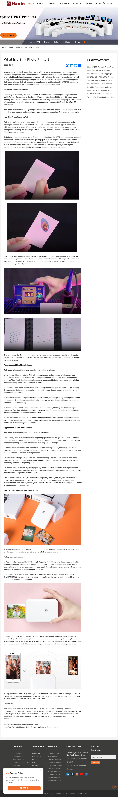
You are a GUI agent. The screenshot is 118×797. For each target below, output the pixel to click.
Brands (52, 3)
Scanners (16, 765)
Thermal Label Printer (55, 780)
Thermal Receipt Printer (55, 777)
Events (46, 42)
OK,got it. (24, 789)
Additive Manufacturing (55, 771)
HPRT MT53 (12, 549)
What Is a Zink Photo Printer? (27, 47)
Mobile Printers (18, 759)
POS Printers (17, 753)
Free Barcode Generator (55, 768)
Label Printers (18, 756)
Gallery (56, 42)
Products (41, 3)
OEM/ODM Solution (55, 765)
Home (31, 3)
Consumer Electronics (21, 762)
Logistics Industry (54, 759)
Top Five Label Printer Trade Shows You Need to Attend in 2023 (33, 727)
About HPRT (35, 42)
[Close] (41, 770)
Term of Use (74, 794)
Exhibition (67, 42)
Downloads (64, 3)
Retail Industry (53, 756)
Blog (86, 42)
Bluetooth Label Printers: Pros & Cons (23, 725)
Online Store (36, 756)
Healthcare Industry (55, 762)
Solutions (77, 3)
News (77, 42)
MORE (112, 60)
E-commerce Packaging (55, 774)
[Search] (104, 3)
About (98, 3)
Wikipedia (18, 95)
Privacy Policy (62, 794)
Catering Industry (54, 753)
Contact (88, 3)
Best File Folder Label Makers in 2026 (102, 87)
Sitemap (83, 794)
